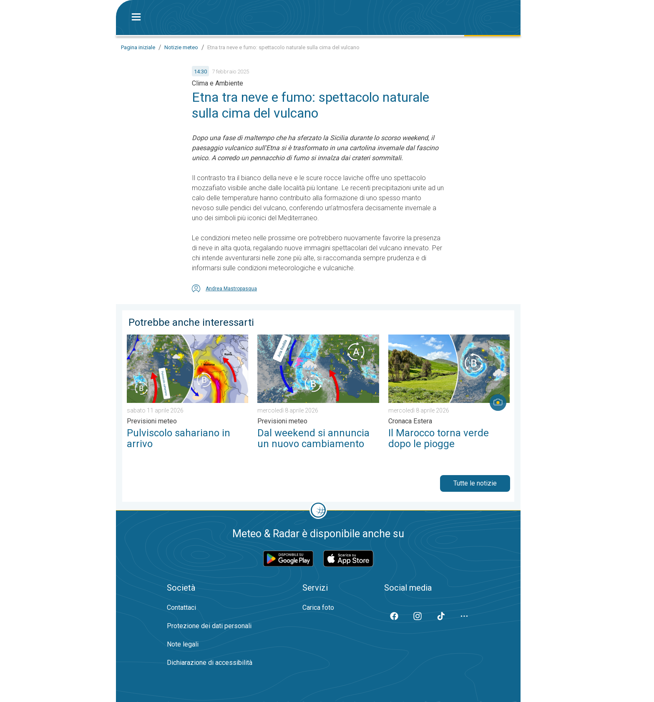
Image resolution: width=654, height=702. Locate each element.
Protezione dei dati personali (209, 626)
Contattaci (181, 607)
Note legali (183, 644)
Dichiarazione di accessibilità (209, 663)
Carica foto (318, 607)
